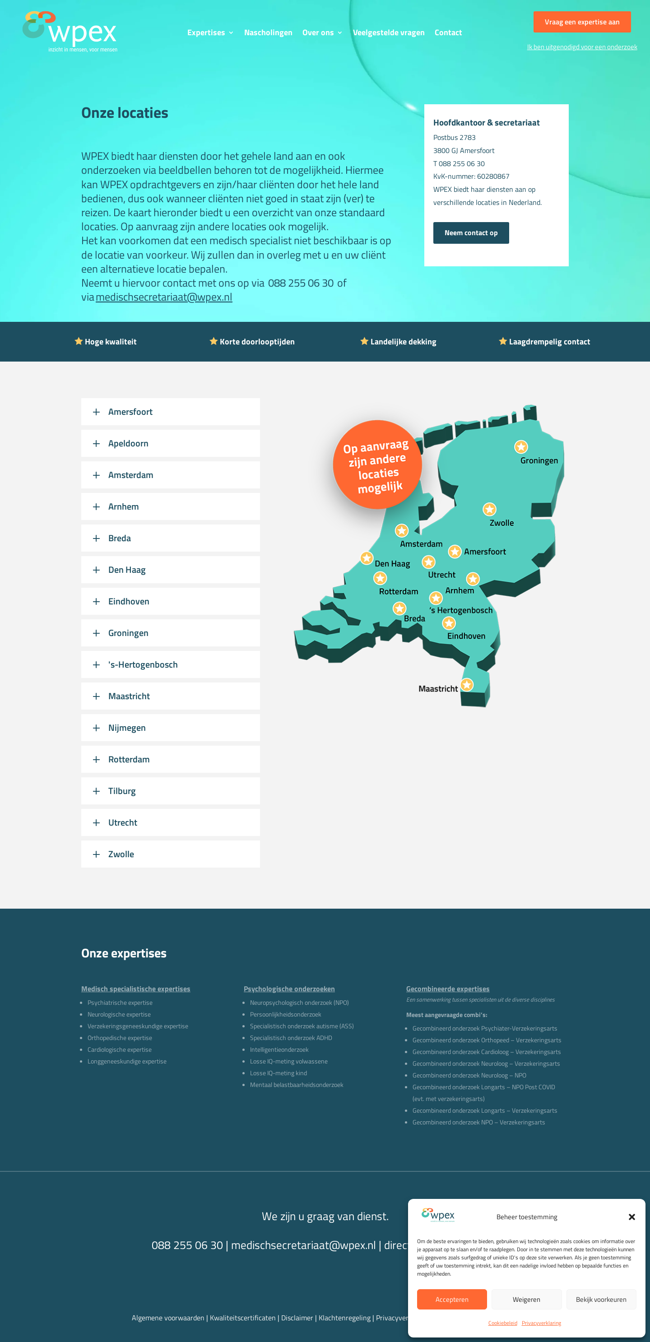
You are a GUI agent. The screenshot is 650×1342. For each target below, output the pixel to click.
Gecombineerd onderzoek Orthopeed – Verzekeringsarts (487, 1040)
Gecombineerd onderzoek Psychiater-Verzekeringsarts (485, 1028)
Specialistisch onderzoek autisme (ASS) (302, 1026)
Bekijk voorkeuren (601, 1299)
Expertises (206, 33)
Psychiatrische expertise (120, 1002)
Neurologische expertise (119, 1014)
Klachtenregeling (345, 1317)
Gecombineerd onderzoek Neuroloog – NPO (469, 1075)
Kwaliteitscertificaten (243, 1317)
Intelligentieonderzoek (279, 1049)
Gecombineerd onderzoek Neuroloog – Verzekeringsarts (486, 1063)
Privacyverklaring (541, 1323)
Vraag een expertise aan (582, 21)
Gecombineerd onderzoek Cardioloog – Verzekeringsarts (487, 1051)
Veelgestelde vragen (389, 33)
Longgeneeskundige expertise (127, 1061)
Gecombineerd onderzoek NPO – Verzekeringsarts (479, 1122)
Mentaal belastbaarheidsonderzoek (297, 1084)
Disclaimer (298, 1317)
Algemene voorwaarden (168, 1317)
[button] (631, 1216)
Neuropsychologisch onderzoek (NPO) (299, 1002)
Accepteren (452, 1299)
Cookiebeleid (502, 1323)
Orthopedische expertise (120, 1037)
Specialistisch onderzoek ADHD (291, 1037)
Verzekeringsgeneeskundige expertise (138, 1026)
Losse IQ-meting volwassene (289, 1061)
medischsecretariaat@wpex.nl (164, 296)
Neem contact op (471, 232)
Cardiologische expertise (120, 1049)
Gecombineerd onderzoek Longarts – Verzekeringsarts (485, 1110)
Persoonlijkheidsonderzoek (285, 1014)
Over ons (318, 33)
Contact (448, 33)
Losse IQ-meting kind (278, 1072)
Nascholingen (268, 33)
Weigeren (526, 1299)
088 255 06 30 (299, 282)
